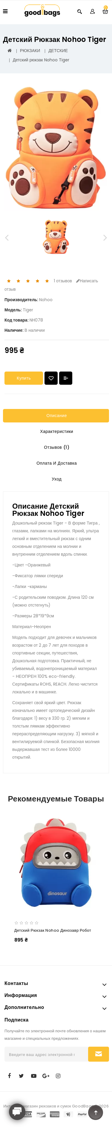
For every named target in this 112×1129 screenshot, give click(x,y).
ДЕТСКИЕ (58, 51)
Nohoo (46, 300)
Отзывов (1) (56, 447)
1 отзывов (63, 281)
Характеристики (56, 431)
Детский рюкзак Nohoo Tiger (41, 60)
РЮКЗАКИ (30, 51)
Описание (56, 416)
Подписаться (98, 1054)
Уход (56, 479)
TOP (95, 1112)
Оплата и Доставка (56, 463)
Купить (24, 378)
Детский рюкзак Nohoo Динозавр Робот (52, 930)
